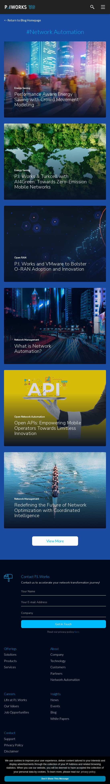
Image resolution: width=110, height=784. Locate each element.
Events (55, 706)
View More (55, 541)
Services (10, 667)
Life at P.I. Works (15, 700)
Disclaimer (11, 751)
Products (10, 661)
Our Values (11, 706)
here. (77, 631)
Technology (58, 661)
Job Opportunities (16, 712)
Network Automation (65, 679)
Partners (56, 673)
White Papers (59, 718)
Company (57, 654)
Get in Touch (63, 624)
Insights (55, 693)
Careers (9, 693)
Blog (53, 712)
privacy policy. (88, 771)
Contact (9, 732)
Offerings (10, 648)
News (54, 700)
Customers (58, 667)
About (54, 648)
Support (9, 739)
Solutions (10, 654)
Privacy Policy (13, 745)
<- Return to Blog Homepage (22, 20)
